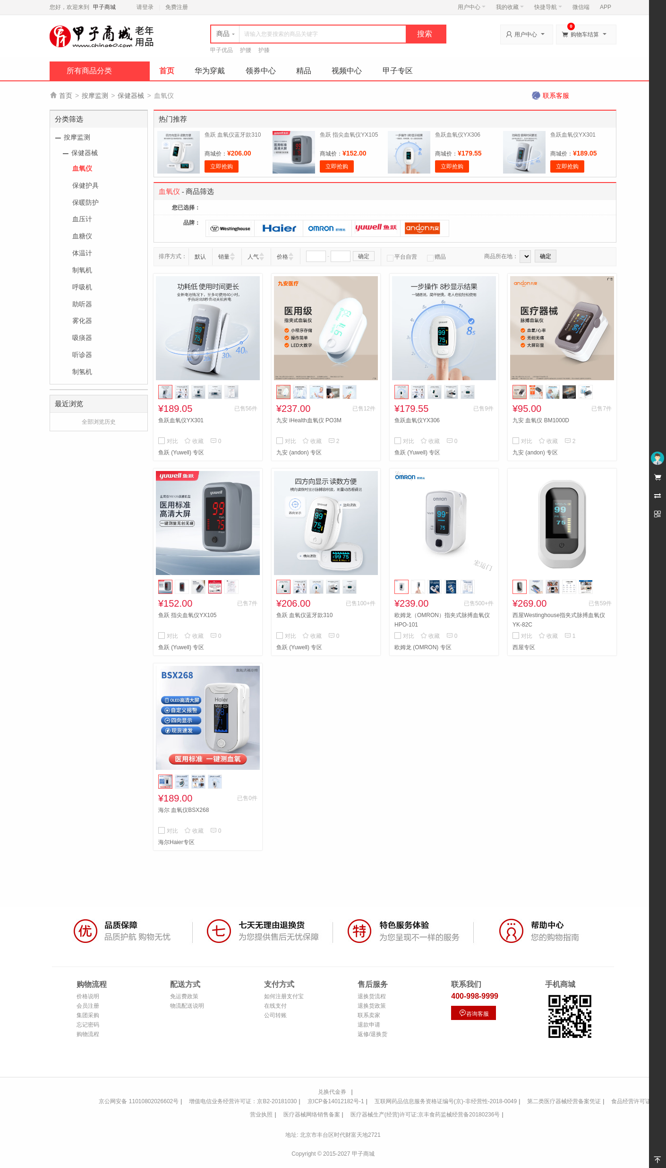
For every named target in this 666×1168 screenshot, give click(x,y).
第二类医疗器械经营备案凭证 (564, 1101)
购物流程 (88, 1034)
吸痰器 (82, 337)
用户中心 (472, 7)
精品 (303, 71)
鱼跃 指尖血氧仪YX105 (349, 134)
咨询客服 (474, 1013)
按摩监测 (95, 95)
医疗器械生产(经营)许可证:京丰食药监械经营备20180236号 (425, 1114)
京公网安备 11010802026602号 (139, 1101)
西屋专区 (523, 647)
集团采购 (88, 1015)
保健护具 (85, 185)
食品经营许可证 (631, 1101)
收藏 (194, 441)
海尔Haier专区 (176, 842)
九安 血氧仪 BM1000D (540, 420)
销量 (224, 256)
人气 (253, 256)
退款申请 (369, 1024)
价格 (282, 256)
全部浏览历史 (99, 421)
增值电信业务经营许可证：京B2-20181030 (243, 1101)
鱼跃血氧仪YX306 (457, 134)
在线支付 (275, 1005)
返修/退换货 (372, 1034)
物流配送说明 (187, 1005)
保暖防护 (85, 202)
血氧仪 (82, 168)
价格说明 (88, 996)
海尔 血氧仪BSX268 (183, 810)
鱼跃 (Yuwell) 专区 (181, 452)
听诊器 (82, 354)
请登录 (145, 7)
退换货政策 (372, 1005)
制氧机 (82, 270)
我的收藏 (510, 7)
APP (605, 7)
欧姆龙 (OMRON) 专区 (423, 647)
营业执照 (261, 1114)
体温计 (82, 253)
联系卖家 (369, 1015)
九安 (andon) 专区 (299, 452)
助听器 (82, 304)
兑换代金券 (332, 1092)
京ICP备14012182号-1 (335, 1101)
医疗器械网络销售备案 (311, 1114)
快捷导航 (548, 7)
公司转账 (275, 1015)
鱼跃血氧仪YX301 (573, 134)
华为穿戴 (210, 71)
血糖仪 (82, 236)
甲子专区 (398, 71)
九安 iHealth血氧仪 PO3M (309, 420)
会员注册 (88, 1005)
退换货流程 (372, 996)
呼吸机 (82, 287)
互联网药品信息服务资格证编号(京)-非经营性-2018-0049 (446, 1101)
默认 (200, 256)
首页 (166, 71)
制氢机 (82, 371)
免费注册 (176, 7)
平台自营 (402, 256)
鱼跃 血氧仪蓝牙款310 (233, 134)
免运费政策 (184, 996)
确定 (363, 256)
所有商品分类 (89, 71)
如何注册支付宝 (284, 996)
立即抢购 (221, 166)
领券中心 (261, 71)
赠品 (436, 256)
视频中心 (347, 71)
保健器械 (131, 95)
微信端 (580, 7)
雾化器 (82, 320)
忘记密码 (88, 1024)
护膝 (264, 50)
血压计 (82, 219)
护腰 (245, 50)
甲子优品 (221, 50)
